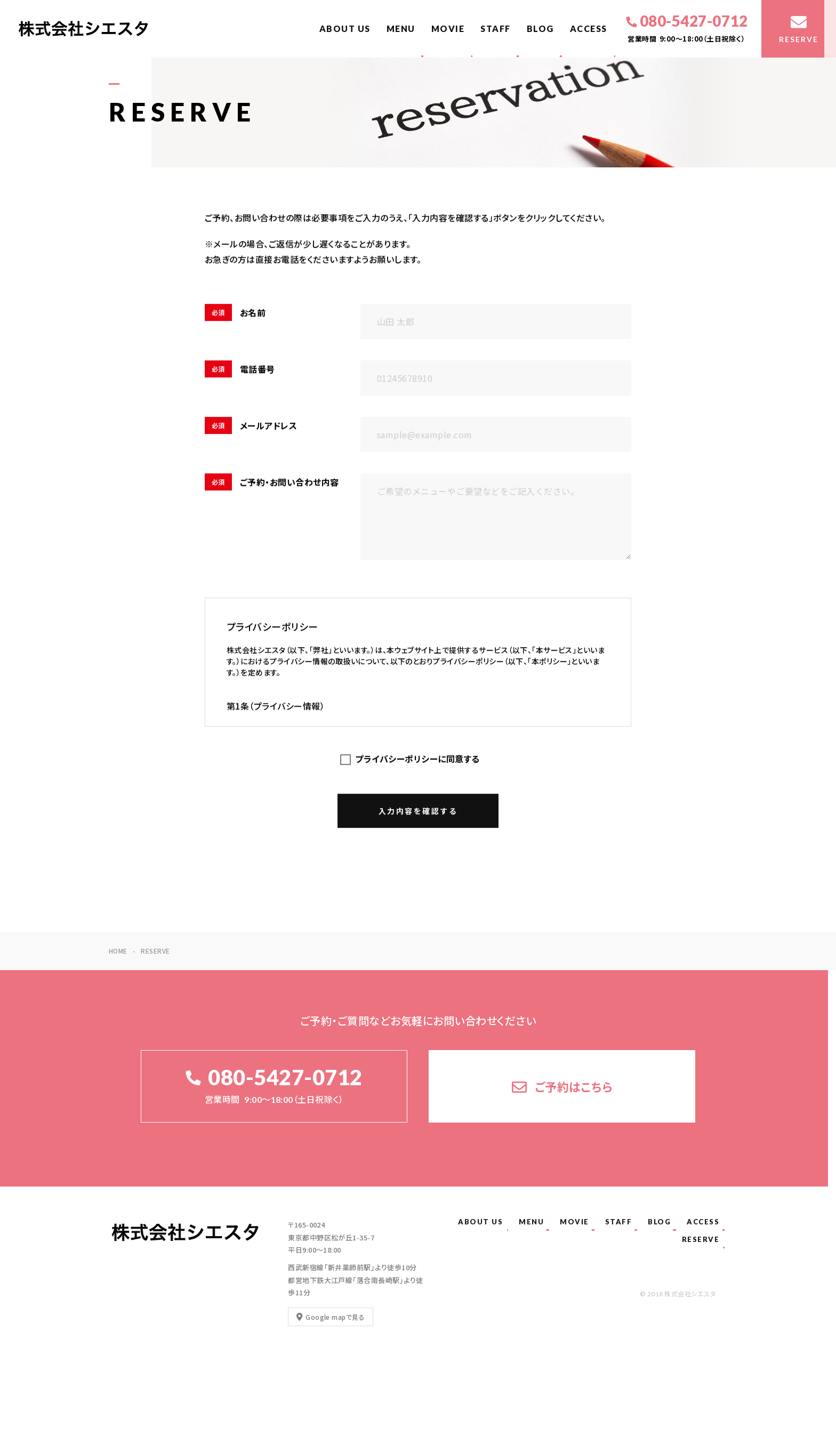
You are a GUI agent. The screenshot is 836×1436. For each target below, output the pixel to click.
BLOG (540, 28)
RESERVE (701, 1239)
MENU (401, 28)
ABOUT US (345, 28)
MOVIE (448, 28)
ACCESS (588, 28)
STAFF (495, 28)
